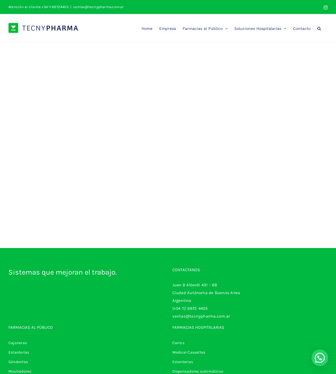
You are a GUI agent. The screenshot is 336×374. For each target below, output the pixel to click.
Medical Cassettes (189, 352)
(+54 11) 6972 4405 (190, 308)
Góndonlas (18, 361)
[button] (319, 28)
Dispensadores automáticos (197, 371)
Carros (178, 342)
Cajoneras (17, 342)
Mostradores (19, 371)
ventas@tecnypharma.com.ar (98, 7)
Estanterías (18, 352)
